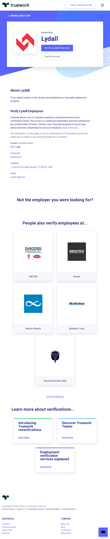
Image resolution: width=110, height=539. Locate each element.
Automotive (16, 157)
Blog (63, 527)
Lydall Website (17, 177)
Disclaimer (62, 137)
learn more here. (70, 127)
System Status (68, 509)
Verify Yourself (52, 56)
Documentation (53, 509)
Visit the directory (55, 396)
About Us (65, 524)
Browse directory (19, 15)
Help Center (7, 530)
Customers (66, 530)
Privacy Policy (8, 509)
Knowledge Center (35, 509)
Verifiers (6, 524)
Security (6, 533)
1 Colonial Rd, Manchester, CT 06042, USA (31, 167)
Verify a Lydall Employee (57, 48)
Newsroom (66, 533)
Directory (21, 509)
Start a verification (81, 5)
